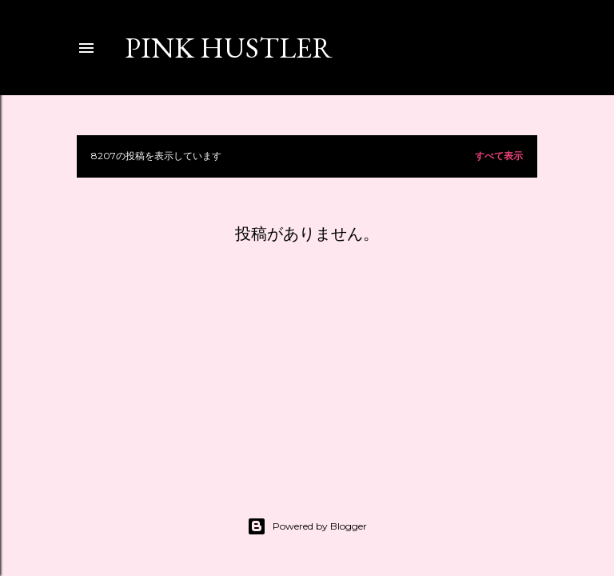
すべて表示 (499, 156)
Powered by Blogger (307, 526)
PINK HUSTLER (229, 47)
